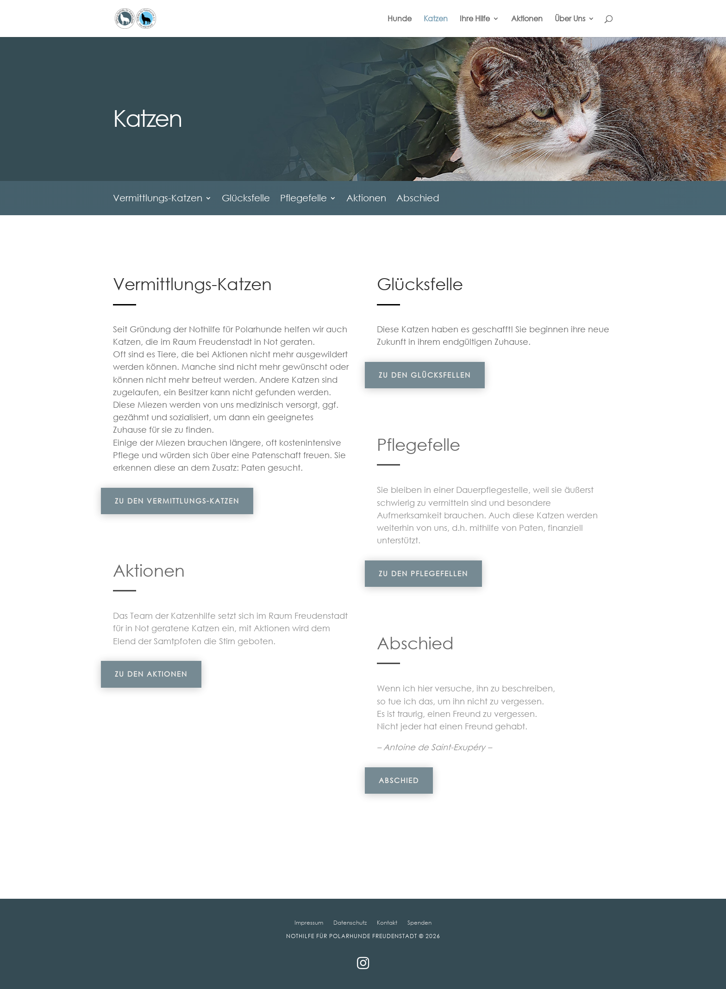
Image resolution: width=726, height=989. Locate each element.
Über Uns (570, 19)
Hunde (400, 19)
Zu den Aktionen (124, 673)
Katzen (436, 19)
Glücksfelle (246, 199)
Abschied (417, 199)
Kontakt (387, 922)
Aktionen (527, 19)
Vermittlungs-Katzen (157, 199)
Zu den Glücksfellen (397, 374)
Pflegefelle (303, 199)
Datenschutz (350, 922)
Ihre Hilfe (475, 19)
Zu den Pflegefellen (396, 573)
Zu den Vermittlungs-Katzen (150, 500)
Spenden (419, 922)
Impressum (308, 922)
